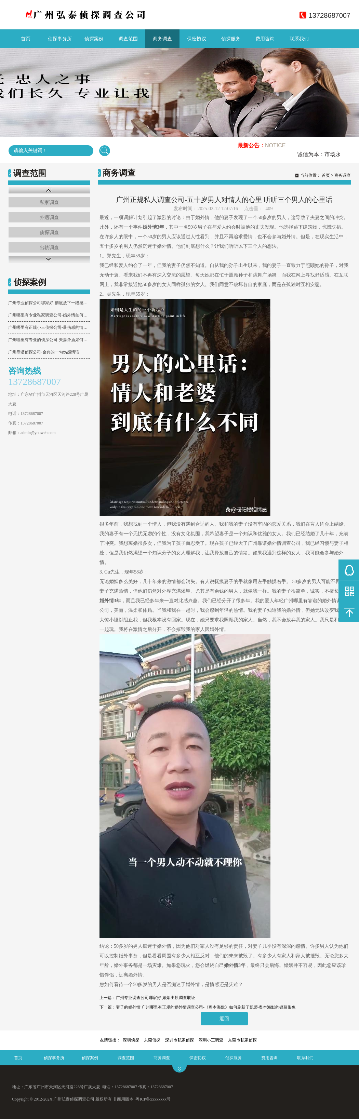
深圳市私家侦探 (179, 1040)
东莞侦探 (152, 1040)
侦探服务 (230, 38)
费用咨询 (265, 38)
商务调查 (162, 38)
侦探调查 (49, 232)
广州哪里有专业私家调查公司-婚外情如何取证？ (49, 315)
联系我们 (299, 38)
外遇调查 (49, 217)
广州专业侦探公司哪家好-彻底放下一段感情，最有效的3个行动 (49, 302)
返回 (224, 1018)
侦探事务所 (60, 38)
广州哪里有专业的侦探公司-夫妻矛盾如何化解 (49, 339)
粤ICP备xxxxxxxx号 (153, 1099)
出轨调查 (49, 247)
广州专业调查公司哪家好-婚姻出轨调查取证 (155, 997)
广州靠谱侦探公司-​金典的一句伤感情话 (43, 352)
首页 (25, 38)
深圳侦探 (131, 1040)
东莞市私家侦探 (242, 1040)
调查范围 (128, 38)
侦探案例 (94, 38)
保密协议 (196, 38)
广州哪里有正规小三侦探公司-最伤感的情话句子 (49, 327)
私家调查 (49, 202)
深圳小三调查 (211, 1040)
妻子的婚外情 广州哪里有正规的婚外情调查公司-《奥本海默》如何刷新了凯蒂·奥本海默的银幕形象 (206, 1007)
